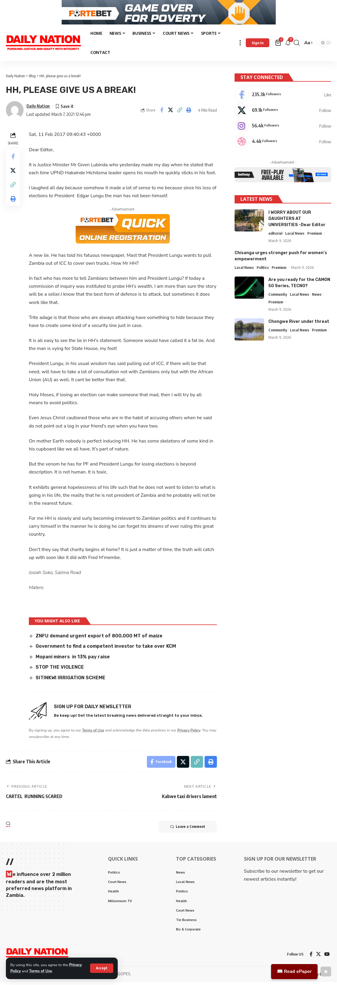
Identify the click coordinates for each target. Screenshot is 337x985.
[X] (283, 113)
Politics (263, 269)
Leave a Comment (187, 830)
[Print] (189, 113)
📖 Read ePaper (294, 971)
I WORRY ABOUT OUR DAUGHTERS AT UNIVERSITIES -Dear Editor (297, 221)
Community (277, 296)
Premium (314, 235)
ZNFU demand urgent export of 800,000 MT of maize (99, 639)
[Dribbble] (283, 144)
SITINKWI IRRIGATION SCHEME (70, 680)
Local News (294, 235)
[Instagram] (283, 128)
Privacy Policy (188, 733)
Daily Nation (38, 108)
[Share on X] (171, 113)
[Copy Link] (180, 113)
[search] (297, 45)
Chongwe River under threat (298, 324)
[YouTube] (327, 957)
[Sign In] (257, 46)
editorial (275, 235)
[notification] (288, 45)
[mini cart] (278, 46)
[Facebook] (283, 97)
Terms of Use (40, 971)
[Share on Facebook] (161, 113)
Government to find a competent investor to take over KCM (106, 649)
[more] (240, 45)
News (316, 296)
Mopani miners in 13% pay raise (73, 659)
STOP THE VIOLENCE (60, 670)
